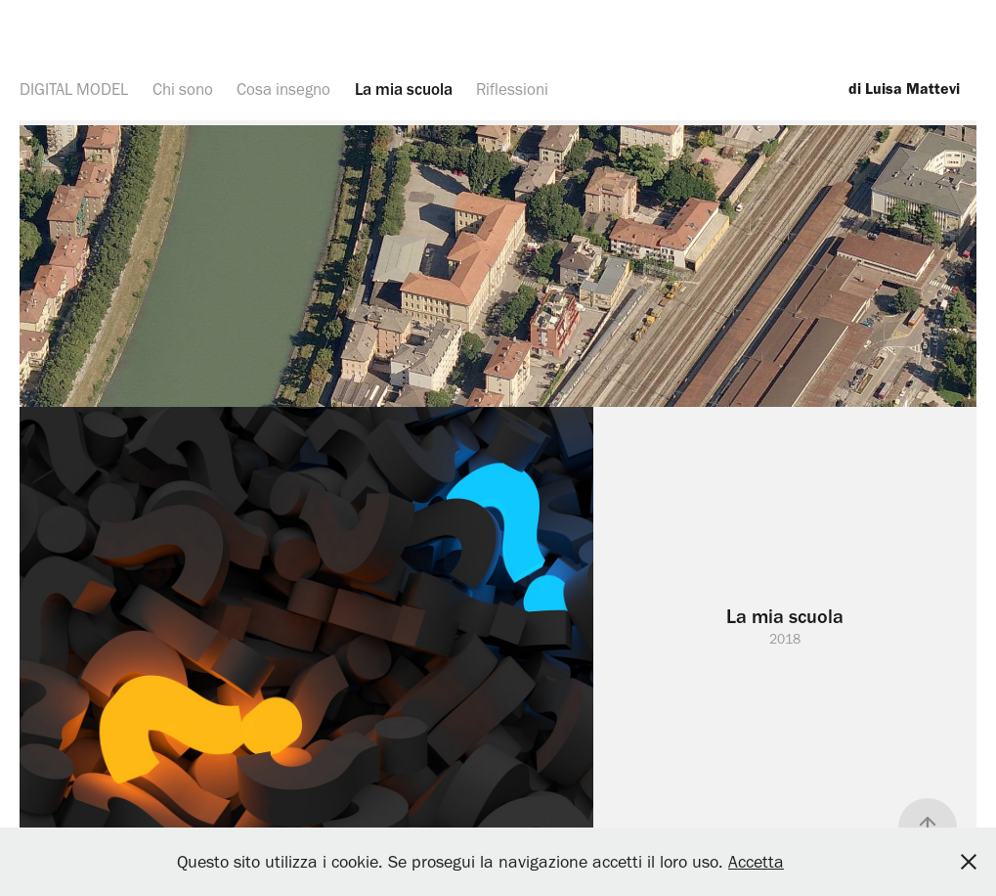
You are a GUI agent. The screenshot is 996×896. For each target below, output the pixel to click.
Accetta (756, 862)
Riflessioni (512, 89)
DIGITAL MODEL (74, 89)
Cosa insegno (283, 89)
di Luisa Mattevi (902, 88)
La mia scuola (404, 89)
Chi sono (182, 89)
